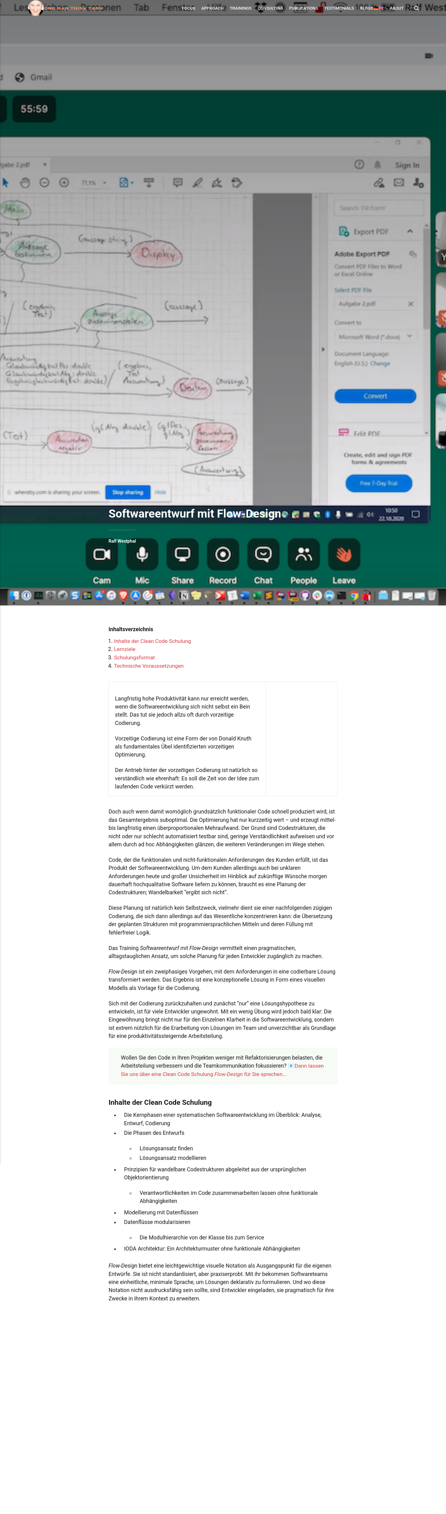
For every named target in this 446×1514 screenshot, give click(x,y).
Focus (188, 8)
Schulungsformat (135, 657)
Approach (212, 8)
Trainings (240, 8)
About (396, 8)
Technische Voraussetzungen (149, 665)
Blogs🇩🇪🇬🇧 (371, 8)
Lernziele (125, 649)
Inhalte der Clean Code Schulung (153, 641)
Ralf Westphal (122, 541)
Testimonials (338, 8)
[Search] (415, 8)
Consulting (269, 8)
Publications (303, 8)
